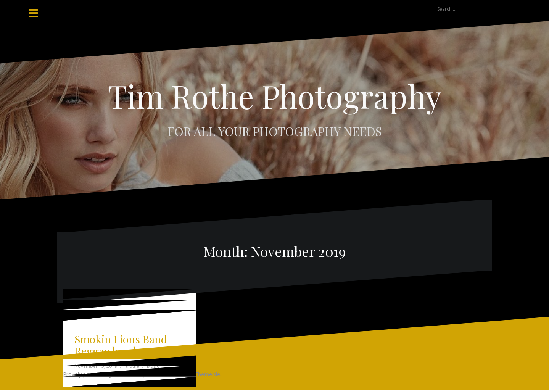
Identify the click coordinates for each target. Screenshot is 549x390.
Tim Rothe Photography (274, 96)
